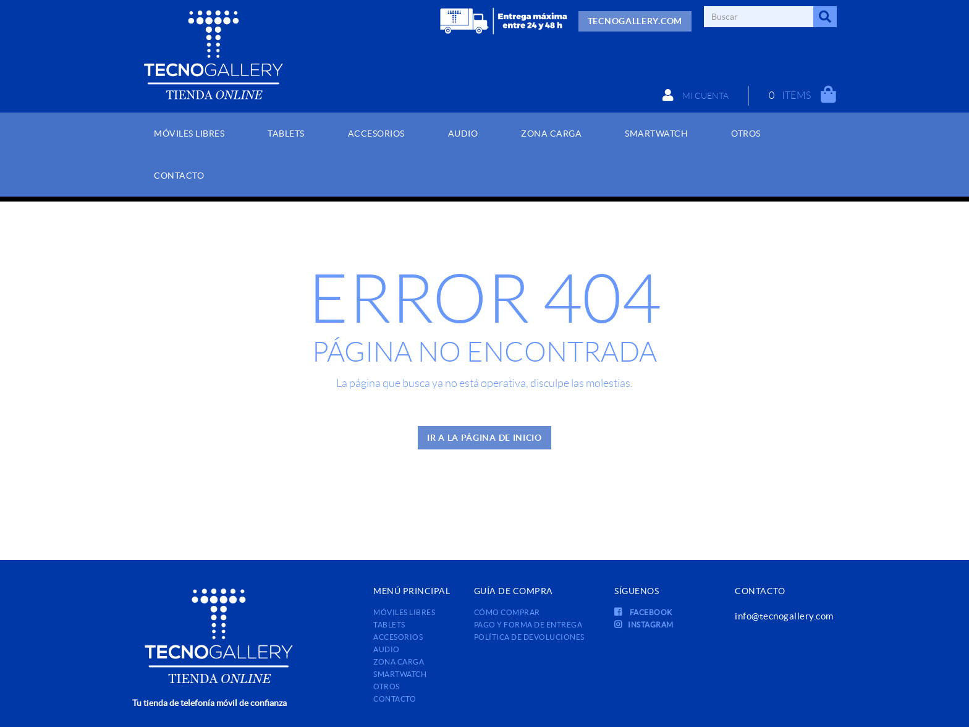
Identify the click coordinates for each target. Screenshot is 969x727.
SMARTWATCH (399, 674)
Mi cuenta (695, 95)
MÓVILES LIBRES (404, 612)
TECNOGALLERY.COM (635, 21)
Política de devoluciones (529, 637)
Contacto (394, 699)
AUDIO (386, 649)
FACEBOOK (643, 612)
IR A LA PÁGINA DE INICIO (484, 438)
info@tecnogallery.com (784, 616)
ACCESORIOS (398, 637)
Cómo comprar (507, 612)
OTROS (386, 686)
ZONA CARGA (398, 662)
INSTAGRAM (644, 625)
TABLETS (389, 625)
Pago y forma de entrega (528, 625)
